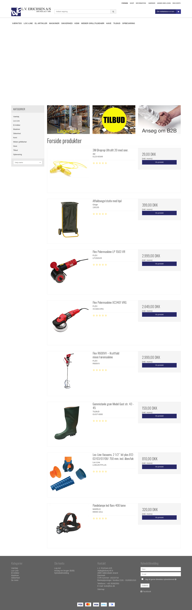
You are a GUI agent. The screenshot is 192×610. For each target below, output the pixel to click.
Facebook (147, 591)
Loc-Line (16, 121)
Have (15, 146)
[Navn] (161, 569)
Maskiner (16, 129)
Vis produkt (159, 162)
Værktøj (16, 117)
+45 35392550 (113, 583)
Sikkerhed (17, 133)
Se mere (14, 580)
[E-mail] (161, 574)
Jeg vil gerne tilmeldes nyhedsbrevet (161, 578)
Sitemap (100, 589)
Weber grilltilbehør (20, 142)
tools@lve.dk (109, 586)
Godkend (145, 585)
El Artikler (16, 125)
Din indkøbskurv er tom (169, 11)
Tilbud (15, 150)
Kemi (15, 138)
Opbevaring (17, 154)
